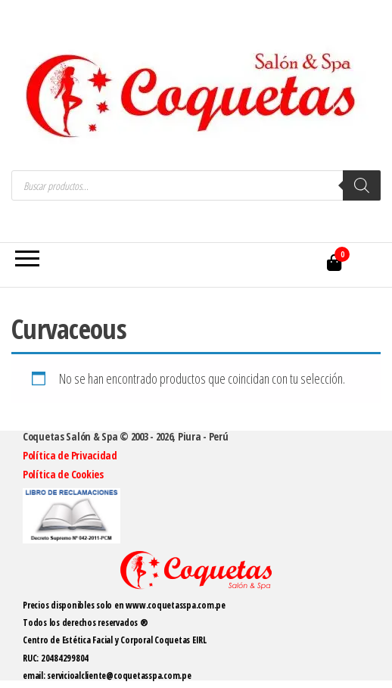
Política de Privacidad (70, 455)
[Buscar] (362, 185)
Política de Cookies (63, 474)
